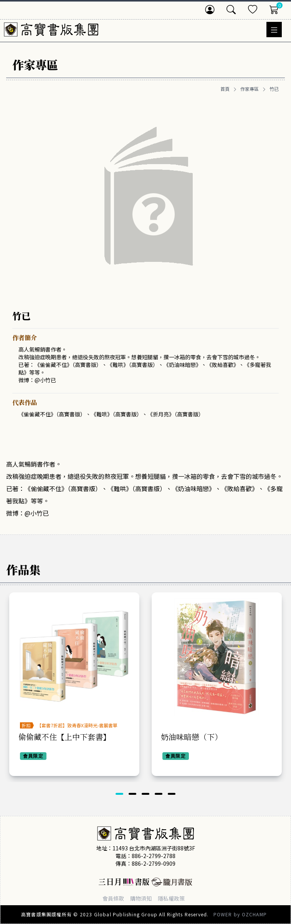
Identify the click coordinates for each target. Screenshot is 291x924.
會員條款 (113, 898)
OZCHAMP (254, 914)
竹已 (274, 89)
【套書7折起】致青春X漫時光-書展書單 (77, 725)
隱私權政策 (171, 898)
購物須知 (141, 898)
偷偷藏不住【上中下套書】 (64, 736)
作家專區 (249, 89)
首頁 (225, 89)
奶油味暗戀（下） (191, 736)
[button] (119, 794)
